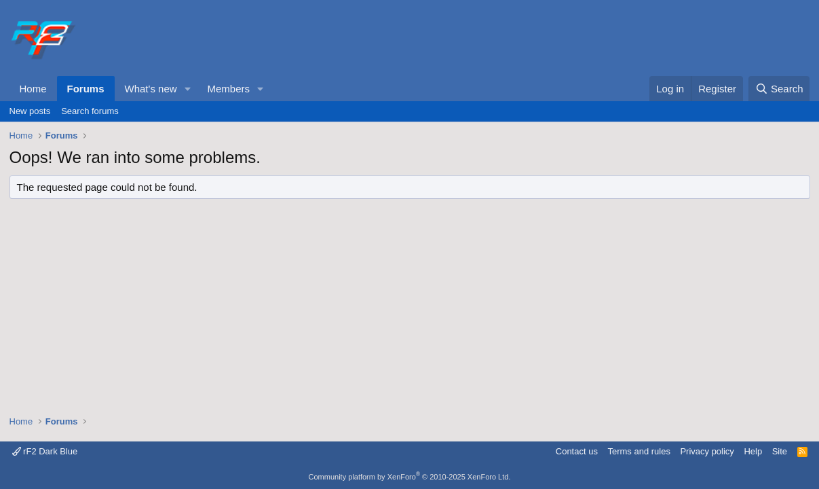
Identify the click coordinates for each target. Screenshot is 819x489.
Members (228, 88)
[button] (187, 88)
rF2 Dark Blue (45, 451)
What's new (151, 88)
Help (753, 451)
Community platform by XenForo (410, 477)
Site (779, 451)
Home (33, 88)
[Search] (779, 88)
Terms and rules (638, 451)
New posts (30, 111)
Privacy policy (707, 451)
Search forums (90, 111)
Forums (85, 88)
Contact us (577, 451)
